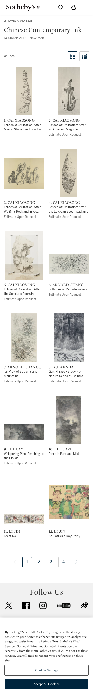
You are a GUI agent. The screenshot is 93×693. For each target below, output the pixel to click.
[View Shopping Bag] (74, 7)
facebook (26, 605)
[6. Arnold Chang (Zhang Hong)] (69, 264)
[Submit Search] (47, 7)
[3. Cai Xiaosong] (24, 173)
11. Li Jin (12, 531)
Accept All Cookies (46, 684)
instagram (43, 605)
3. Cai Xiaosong (19, 202)
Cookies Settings (46, 670)
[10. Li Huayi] (68, 420)
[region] (46, 655)
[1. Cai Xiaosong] (24, 91)
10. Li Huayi (60, 449)
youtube (64, 605)
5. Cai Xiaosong (19, 284)
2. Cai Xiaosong (64, 120)
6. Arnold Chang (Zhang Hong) (66, 284)
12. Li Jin (57, 531)
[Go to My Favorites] (60, 7)
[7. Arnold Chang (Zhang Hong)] (24, 337)
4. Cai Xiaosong (64, 202)
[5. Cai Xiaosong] (24, 255)
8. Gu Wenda (61, 367)
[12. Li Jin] (69, 502)
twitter (8, 605)
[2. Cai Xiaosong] (69, 91)
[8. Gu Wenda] (69, 337)
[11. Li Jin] (24, 519)
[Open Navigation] (86, 7)
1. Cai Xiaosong (19, 120)
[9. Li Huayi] (24, 432)
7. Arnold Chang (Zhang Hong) (21, 367)
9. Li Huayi (14, 449)
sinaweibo (84, 605)
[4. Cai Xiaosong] (69, 173)
